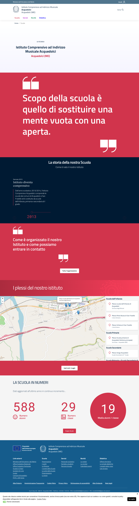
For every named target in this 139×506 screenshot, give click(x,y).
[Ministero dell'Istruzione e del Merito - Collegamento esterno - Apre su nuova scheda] (23, 2)
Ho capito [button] (132, 499)
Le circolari (84, 464)
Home (16, 23)
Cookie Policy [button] (41, 499)
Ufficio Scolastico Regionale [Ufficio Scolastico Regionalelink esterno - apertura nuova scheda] (22, 464)
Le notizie (84, 461)
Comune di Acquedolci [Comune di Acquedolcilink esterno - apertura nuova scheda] (20, 475)
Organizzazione (47, 473)
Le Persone (45, 466)
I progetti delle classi (106, 466)
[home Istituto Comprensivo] (35, 10)
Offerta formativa (105, 461)
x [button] (137, 494)
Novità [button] (33, 18)
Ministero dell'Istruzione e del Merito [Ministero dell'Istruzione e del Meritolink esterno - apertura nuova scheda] (24, 461)
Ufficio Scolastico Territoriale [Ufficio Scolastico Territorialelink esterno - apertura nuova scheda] (22, 466)
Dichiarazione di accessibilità (80, 483)
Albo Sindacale (97, 483)
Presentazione (46, 461)
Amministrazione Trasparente (34, 483)
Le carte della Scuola (48, 471)
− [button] (2, 301)
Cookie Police (51, 483)
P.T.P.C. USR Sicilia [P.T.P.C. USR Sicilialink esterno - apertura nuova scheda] (18, 478)
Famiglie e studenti (67, 464)
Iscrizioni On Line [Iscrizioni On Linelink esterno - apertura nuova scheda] (18, 471)
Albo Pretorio (17, 483)
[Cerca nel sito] (120, 9)
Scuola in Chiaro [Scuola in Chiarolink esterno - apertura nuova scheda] (18, 468)
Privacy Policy (63, 483)
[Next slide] (124, 217)
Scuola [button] (17, 18)
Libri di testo (104, 468)
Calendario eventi (86, 466)
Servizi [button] (25, 18)
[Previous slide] (14, 217)
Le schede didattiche (106, 464)
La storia (44, 475)
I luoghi (44, 464)
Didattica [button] (42, 18)
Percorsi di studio (66, 466)
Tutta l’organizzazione (69, 271)
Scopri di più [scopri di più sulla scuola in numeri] (69, 431)
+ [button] (2, 298)
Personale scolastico (67, 461)
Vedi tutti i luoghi (69, 368)
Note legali (108, 483)
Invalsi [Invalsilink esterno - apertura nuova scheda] (15, 473)
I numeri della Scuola (48, 468)
